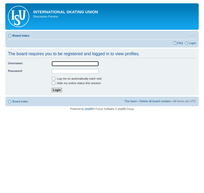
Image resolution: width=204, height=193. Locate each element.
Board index (20, 35)
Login (192, 43)
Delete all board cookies (155, 101)
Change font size (192, 34)
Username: (15, 63)
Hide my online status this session (76, 83)
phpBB (89, 109)
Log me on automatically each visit (76, 78)
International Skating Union (65, 12)
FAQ (180, 43)
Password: (15, 70)
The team (131, 101)
